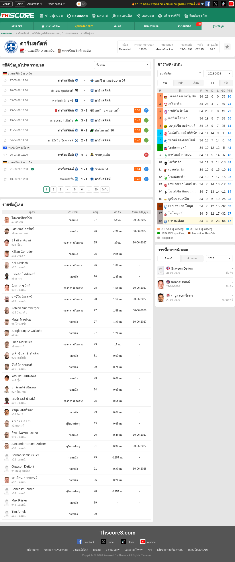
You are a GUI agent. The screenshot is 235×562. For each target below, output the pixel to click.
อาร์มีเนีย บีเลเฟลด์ (61, 140)
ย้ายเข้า (169, 258)
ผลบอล (117, 26)
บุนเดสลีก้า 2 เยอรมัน (37, 51)
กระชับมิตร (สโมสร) (19, 147)
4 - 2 (84, 155)
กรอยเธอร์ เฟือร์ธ (62, 120)
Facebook (85, 541)
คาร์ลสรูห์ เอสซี (63, 100)
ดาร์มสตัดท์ (66, 80)
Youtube (148, 541)
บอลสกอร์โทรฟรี (134, 549)
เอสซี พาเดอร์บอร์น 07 (110, 80)
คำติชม (97, 549)
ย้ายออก (192, 258)
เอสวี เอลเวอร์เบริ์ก (107, 110)
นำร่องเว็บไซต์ (80, 549)
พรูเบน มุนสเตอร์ (62, 90)
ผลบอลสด (77, 16)
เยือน (196, 82)
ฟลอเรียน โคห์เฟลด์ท (74, 51)
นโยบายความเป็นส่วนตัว (170, 549)
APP (20, 4)
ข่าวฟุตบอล (51, 16)
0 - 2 (84, 130)
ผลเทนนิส (122, 16)
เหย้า (180, 82)
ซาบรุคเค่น (102, 155)
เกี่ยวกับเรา (33, 549)
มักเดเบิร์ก (67, 179)
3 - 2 (84, 120)
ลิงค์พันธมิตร (112, 549)
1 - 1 (84, 169)
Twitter (107, 541)
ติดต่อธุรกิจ (195, 16)
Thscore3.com (118, 533)
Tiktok (127, 541)
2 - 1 (84, 140)
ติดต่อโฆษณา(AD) (198, 549)
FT (212, 82)
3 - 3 (84, 110)
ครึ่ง (226, 82)
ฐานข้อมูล (218, 26)
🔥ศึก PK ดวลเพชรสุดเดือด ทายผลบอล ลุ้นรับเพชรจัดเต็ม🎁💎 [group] (167, 4)
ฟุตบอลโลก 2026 (84, 26)
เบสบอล (145, 16)
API (150, 549)
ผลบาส (100, 16)
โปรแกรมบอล (151, 26)
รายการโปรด (50, 26)
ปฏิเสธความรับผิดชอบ (56, 549)
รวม (165, 82)
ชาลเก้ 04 (101, 169)
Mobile (6, 4)
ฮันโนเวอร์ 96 (104, 130)
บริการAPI (169, 16)
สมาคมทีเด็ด (184, 26)
